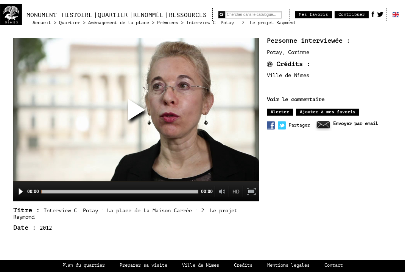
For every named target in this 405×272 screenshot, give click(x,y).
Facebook (372, 14)
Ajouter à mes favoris (327, 112)
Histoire (77, 15)
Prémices (167, 22)
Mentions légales (288, 265)
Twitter (380, 14)
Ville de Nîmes (200, 265)
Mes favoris (313, 14)
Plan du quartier (83, 265)
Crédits (243, 265)
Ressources (188, 15)
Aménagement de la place (118, 22)
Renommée (148, 15)
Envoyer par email (355, 123)
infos (270, 64)
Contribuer (351, 14)
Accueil (42, 22)
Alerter (280, 112)
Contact (333, 265)
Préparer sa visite (143, 265)
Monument (41, 15)
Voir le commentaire (295, 99)
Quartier (113, 15)
